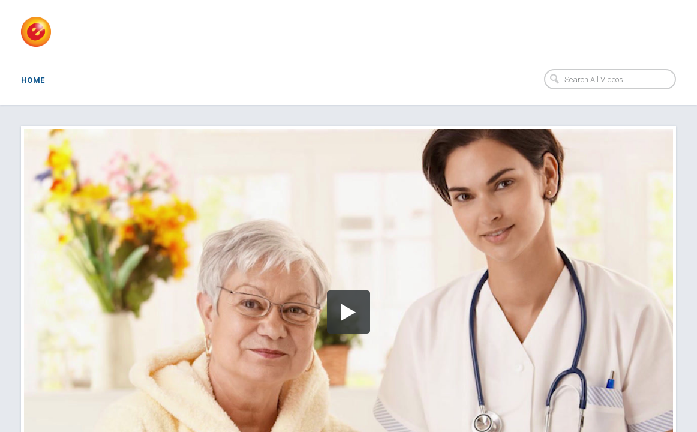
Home (33, 80)
